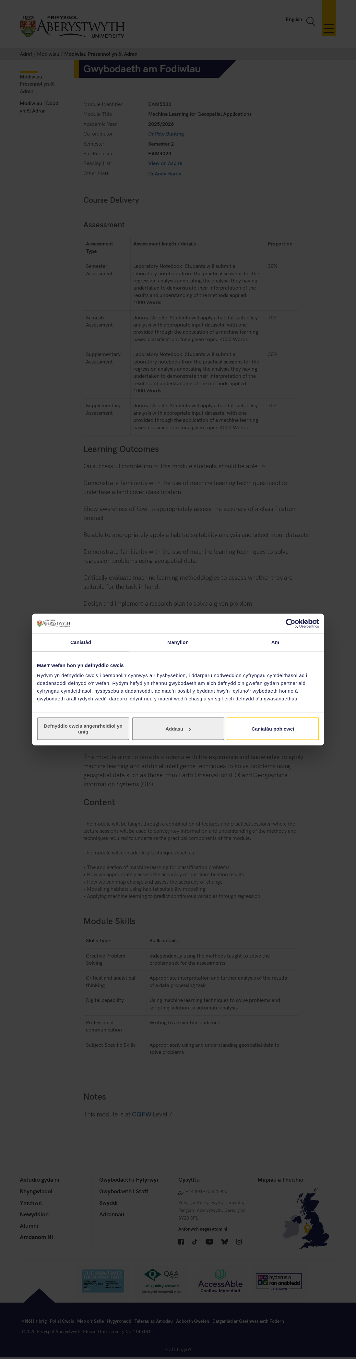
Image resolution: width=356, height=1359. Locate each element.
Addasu (178, 729)
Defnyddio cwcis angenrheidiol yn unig (83, 728)
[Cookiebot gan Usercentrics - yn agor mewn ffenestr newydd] (290, 623)
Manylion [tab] (178, 642)
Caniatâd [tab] (80, 642)
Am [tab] (275, 642)
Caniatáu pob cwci (273, 729)
